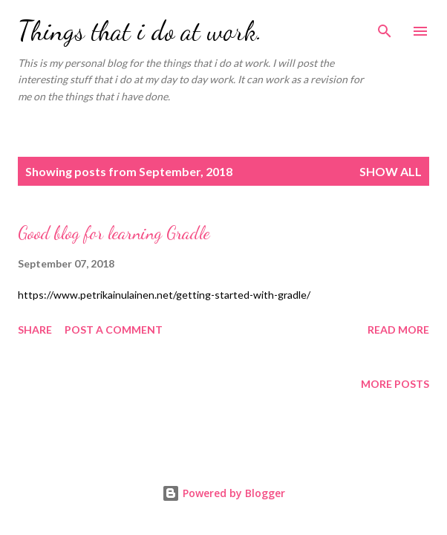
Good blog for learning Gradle (114, 233)
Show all (390, 171)
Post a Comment (114, 329)
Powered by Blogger (223, 493)
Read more (398, 329)
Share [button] (35, 329)
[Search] (385, 27)
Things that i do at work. (140, 31)
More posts (395, 383)
